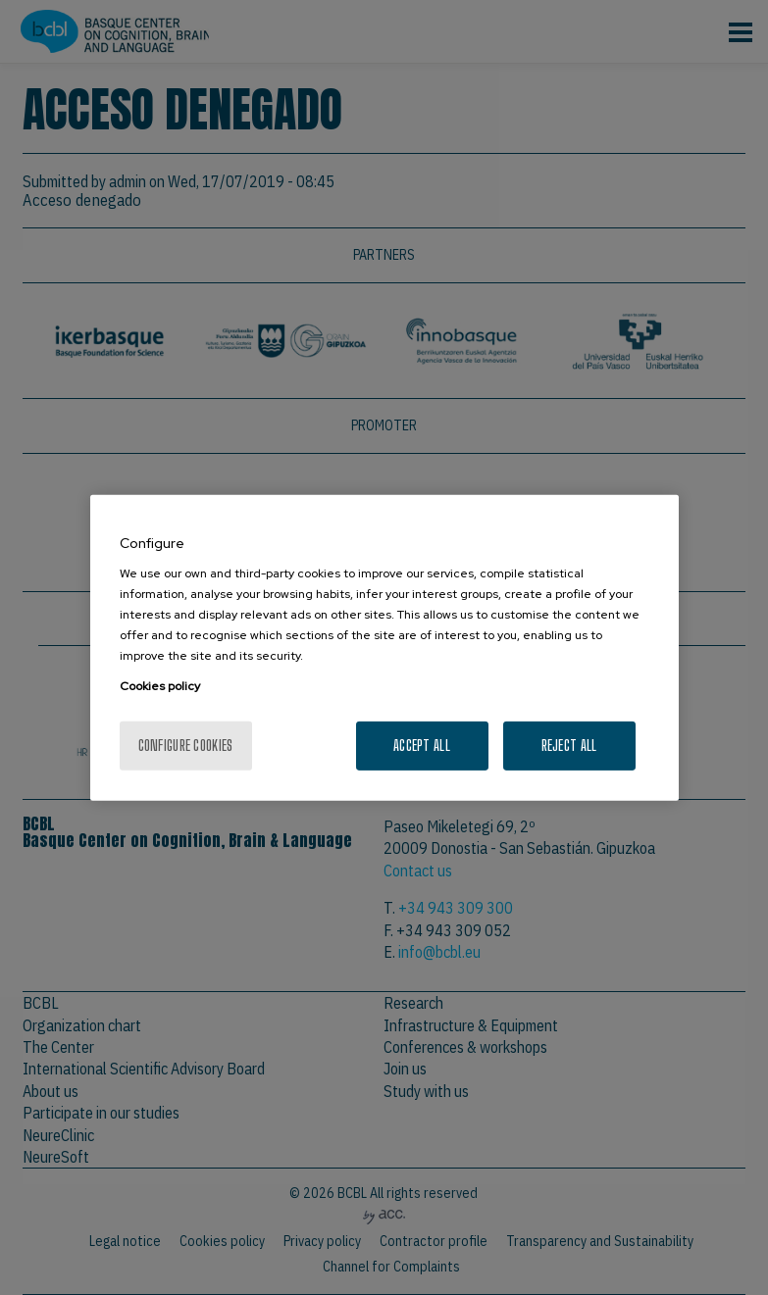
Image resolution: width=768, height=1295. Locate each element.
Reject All (569, 744)
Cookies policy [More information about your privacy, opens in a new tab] (160, 686)
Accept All (421, 744)
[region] (384, 648)
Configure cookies (185, 744)
